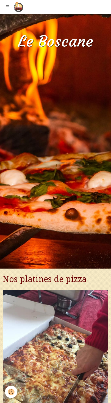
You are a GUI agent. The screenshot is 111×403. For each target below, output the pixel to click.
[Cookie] (11, 392)
